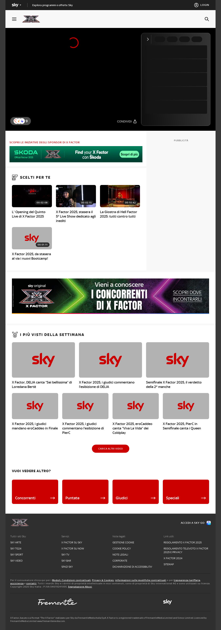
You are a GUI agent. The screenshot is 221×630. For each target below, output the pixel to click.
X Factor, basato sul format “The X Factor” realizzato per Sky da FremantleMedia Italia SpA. (58, 617)
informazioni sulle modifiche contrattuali (140, 580)
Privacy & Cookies (103, 580)
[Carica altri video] (110, 449)
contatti (31, 583)
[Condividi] (127, 121)
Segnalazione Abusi (80, 586)
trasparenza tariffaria (187, 580)
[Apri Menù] (17, 19)
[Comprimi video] (148, 39)
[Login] (201, 5)
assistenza (17, 583)
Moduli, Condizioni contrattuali (71, 580)
